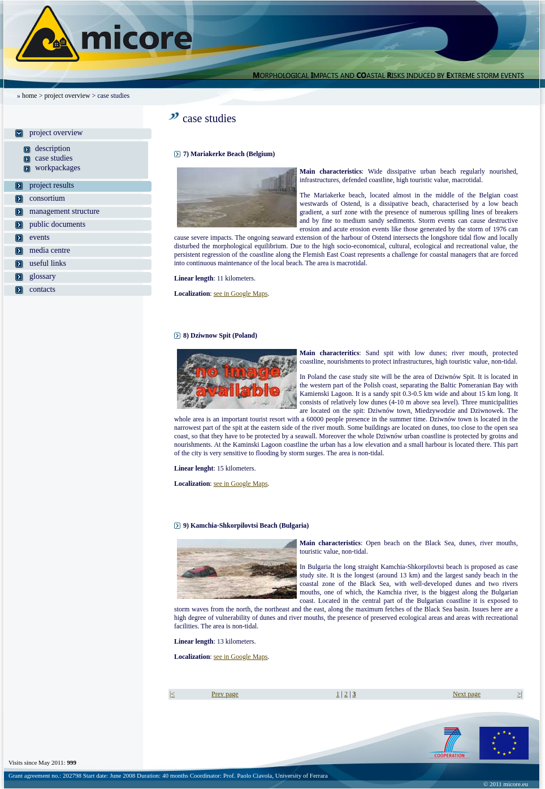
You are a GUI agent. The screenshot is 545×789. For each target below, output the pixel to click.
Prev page (225, 694)
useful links (47, 263)
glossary (42, 276)
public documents (57, 224)
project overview (67, 96)
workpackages (57, 167)
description (52, 148)
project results (51, 185)
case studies (53, 158)
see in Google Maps (241, 294)
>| (519, 694)
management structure (64, 211)
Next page (467, 694)
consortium (47, 198)
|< (172, 694)
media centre (49, 250)
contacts (42, 289)
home (29, 96)
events (39, 237)
